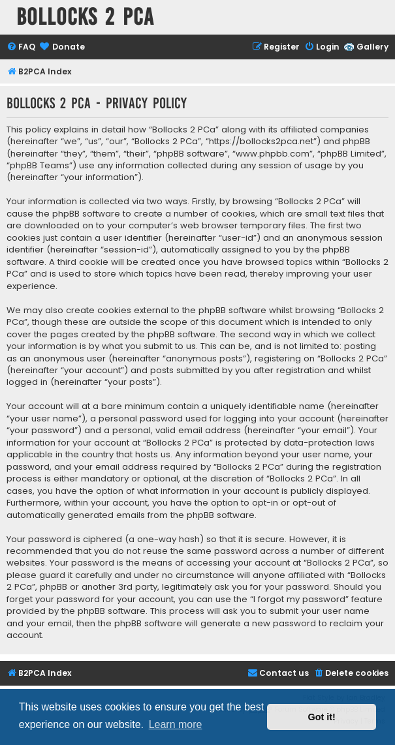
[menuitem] (21, 47)
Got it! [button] (322, 717)
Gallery (372, 46)
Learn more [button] (175, 724)
